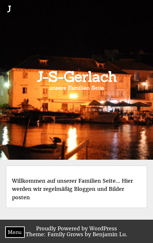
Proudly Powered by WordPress (76, 228)
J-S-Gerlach (76, 77)
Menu (15, 232)
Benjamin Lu (109, 234)
